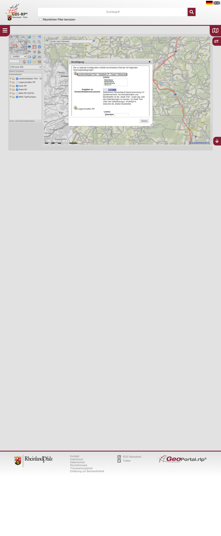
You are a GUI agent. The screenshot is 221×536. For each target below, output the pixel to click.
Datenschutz (77, 462)
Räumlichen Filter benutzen (59, 19)
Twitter (124, 461)
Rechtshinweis (78, 465)
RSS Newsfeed (129, 457)
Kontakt (74, 456)
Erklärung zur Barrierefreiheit (87, 471)
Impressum (76, 459)
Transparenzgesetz (81, 468)
